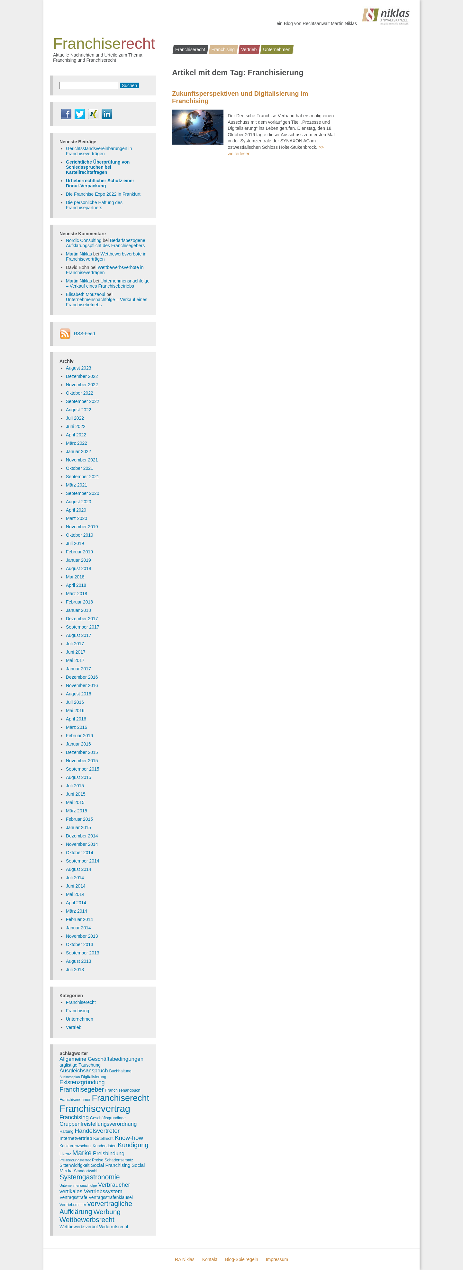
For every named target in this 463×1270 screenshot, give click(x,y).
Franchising (223, 49)
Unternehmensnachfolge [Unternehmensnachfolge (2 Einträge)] (78, 1185)
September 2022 (82, 401)
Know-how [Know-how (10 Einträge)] (129, 1137)
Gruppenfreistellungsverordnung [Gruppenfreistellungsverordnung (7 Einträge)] (98, 1124)
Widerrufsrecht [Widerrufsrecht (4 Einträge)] (113, 1226)
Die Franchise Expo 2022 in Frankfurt (103, 194)
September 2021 (82, 476)
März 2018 (76, 593)
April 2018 (76, 585)
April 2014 (76, 902)
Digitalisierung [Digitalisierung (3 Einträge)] (93, 1077)
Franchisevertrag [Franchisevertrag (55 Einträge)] (94, 1108)
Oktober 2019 (79, 535)
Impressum (277, 1259)
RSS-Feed (84, 333)
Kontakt (209, 1259)
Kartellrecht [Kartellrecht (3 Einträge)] (103, 1138)
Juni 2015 (76, 794)
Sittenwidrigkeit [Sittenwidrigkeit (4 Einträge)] (74, 1165)
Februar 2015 (79, 819)
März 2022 (76, 443)
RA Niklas (185, 1259)
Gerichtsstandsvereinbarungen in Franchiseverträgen (99, 151)
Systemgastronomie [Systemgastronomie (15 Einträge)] (89, 1177)
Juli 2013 (75, 969)
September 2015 (82, 769)
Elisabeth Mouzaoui (85, 294)
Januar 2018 (78, 610)
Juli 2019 (75, 543)
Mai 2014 (75, 894)
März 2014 (76, 911)
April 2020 (76, 510)
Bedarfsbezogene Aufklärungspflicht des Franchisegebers (105, 243)
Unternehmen (276, 49)
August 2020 (78, 501)
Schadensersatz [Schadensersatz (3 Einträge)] (118, 1160)
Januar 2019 (78, 560)
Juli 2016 (75, 702)
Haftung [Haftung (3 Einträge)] (66, 1131)
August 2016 (78, 693)
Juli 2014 (75, 877)
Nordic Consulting (84, 240)
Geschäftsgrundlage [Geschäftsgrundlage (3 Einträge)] (108, 1118)
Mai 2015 (75, 802)
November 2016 (82, 685)
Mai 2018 (75, 576)
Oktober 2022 (79, 393)
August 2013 (78, 961)
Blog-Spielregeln (241, 1259)
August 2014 (78, 869)
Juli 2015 (75, 785)
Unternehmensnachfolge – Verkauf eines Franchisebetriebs (108, 283)
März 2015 (76, 810)
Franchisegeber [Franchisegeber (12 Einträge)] (81, 1089)
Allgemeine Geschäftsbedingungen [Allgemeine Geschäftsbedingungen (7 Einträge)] (101, 1059)
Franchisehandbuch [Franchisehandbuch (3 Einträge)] (122, 1090)
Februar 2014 (79, 919)
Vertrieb (249, 49)
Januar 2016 (78, 744)
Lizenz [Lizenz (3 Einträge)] (65, 1154)
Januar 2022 (78, 451)
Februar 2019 (79, 551)
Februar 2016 (79, 735)
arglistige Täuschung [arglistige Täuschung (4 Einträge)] (80, 1065)
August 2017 (78, 635)
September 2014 (82, 860)
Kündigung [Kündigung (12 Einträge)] (133, 1145)
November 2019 (82, 526)
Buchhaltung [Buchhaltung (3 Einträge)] (120, 1071)
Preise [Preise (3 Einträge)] (97, 1160)
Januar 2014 (78, 927)
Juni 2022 (76, 426)
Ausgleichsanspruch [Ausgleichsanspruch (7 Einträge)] (83, 1071)
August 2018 (78, 568)
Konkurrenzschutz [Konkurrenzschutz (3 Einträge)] (75, 1146)
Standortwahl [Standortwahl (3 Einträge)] (85, 1171)
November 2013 (82, 936)
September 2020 (82, 493)
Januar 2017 (78, 668)
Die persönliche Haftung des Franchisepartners (94, 205)
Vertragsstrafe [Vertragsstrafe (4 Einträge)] (73, 1197)
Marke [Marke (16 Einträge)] (82, 1153)
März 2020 (76, 518)
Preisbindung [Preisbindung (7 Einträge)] (108, 1153)
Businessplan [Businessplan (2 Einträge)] (69, 1077)
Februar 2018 (79, 601)
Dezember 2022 (82, 376)
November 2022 (82, 384)
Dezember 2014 (82, 835)
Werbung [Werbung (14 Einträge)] (107, 1211)
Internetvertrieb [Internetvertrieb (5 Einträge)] (75, 1138)
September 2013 (82, 952)
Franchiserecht (190, 49)
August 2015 (78, 777)
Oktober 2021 (79, 468)
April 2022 (76, 434)
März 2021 (76, 484)
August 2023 (78, 368)
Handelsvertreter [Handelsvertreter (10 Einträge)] (97, 1130)
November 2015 (82, 760)
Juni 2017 (76, 652)
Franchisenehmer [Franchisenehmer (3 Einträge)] (75, 1099)
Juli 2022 (75, 418)
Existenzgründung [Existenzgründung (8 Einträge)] (82, 1082)
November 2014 (82, 844)
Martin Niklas (79, 253)
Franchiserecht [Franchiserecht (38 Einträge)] (120, 1098)
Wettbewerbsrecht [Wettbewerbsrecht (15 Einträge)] (86, 1220)
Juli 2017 (75, 643)
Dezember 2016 (82, 677)
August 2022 (78, 409)
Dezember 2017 (82, 618)
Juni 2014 (76, 886)
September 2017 (82, 627)
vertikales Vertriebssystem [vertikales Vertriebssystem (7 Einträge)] (90, 1191)
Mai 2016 (75, 710)
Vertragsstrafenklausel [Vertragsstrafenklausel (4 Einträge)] (110, 1197)
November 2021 (82, 459)
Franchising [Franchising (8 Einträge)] (74, 1117)
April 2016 (76, 718)
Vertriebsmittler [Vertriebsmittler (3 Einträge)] (72, 1205)
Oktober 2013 (79, 944)
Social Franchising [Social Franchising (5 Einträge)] (110, 1165)
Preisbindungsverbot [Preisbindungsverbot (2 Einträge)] (75, 1160)
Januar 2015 (78, 827)
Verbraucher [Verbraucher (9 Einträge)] (114, 1184)
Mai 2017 (75, 660)
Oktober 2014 (79, 852)
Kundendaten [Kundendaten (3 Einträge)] (104, 1146)
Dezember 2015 (82, 752)
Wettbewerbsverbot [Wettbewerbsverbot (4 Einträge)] (78, 1226)
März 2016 (76, 727)
